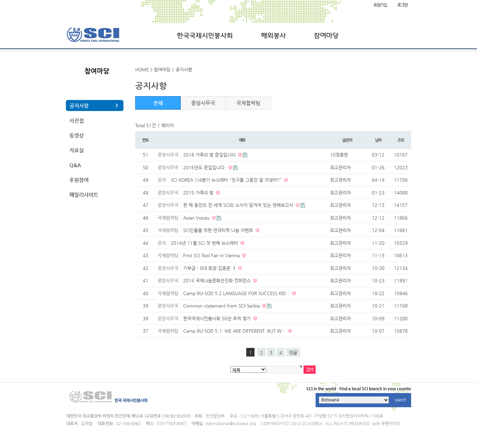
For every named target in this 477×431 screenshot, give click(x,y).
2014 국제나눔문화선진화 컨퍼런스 (217, 280)
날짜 (378, 140)
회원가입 (380, 4)
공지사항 (79, 106)
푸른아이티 (390, 423)
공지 (162, 179)
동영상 (76, 135)
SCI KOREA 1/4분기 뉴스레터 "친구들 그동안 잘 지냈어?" (227, 179)
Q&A (75, 165)
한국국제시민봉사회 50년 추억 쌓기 (217, 318)
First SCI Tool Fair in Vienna (212, 255)
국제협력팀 (248, 103)
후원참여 (79, 180)
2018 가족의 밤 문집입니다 (210, 154)
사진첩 (76, 120)
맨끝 (293, 352)
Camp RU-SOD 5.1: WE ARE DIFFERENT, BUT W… (235, 330)
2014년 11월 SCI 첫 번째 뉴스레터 (205, 242)
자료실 (76, 150)
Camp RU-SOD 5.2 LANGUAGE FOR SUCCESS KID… (237, 293)
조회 (400, 140)
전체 (158, 103)
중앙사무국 (203, 103)
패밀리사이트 (83, 195)
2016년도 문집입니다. (205, 167)
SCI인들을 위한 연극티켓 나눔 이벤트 (219, 230)
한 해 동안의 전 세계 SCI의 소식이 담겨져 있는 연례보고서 (239, 205)
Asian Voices (197, 217)
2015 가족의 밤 (199, 192)
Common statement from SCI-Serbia (222, 305)
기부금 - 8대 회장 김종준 (210, 268)
